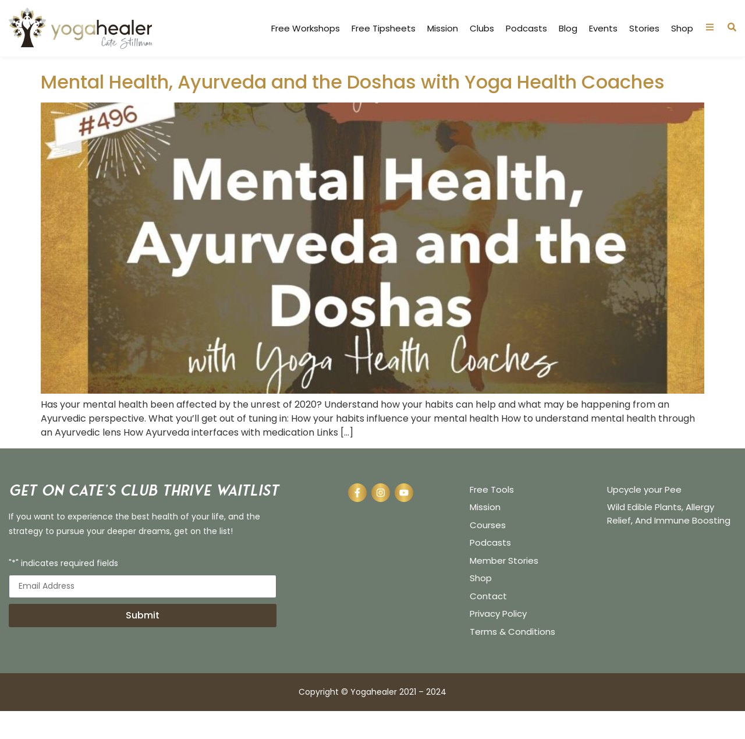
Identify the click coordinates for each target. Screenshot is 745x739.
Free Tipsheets (384, 28)
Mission (442, 28)
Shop (682, 28)
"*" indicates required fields (63, 591)
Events (603, 28)
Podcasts (526, 28)
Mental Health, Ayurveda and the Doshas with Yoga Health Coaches (353, 109)
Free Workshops (305, 28)
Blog (568, 28)
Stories (644, 28)
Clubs (482, 28)
